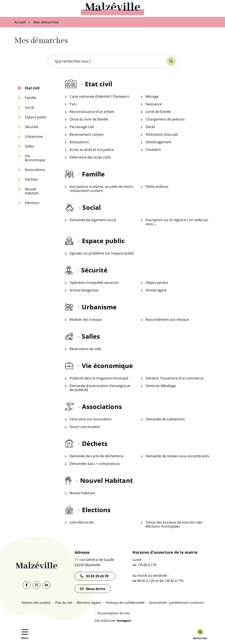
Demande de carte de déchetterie (96, 456)
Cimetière (153, 150)
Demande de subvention (165, 419)
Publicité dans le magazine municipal (99, 378)
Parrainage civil (82, 127)
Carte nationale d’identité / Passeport (99, 97)
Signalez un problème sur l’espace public (102, 253)
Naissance (154, 104)
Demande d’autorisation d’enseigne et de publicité (100, 388)
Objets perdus (157, 283)
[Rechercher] (200, 634)
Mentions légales (89, 602)
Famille (30, 98)
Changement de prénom (165, 119)
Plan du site (63, 602)
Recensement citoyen (87, 135)
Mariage (152, 97)
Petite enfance (157, 187)
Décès (150, 127)
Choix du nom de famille (89, 119)
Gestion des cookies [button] (36, 602)
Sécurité (31, 127)
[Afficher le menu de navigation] (25, 634)
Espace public (36, 117)
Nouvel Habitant (32, 191)
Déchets (31, 179)
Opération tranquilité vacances (94, 283)
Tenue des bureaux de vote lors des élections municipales (174, 524)
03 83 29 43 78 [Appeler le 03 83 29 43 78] (95, 576)
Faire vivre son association (91, 419)
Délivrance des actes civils (90, 157)
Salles (29, 146)
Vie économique (35, 158)
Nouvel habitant (82, 493)
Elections (32, 203)
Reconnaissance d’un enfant (92, 112)
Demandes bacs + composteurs (95, 464)
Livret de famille (158, 112)
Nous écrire (92, 588)
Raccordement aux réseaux (167, 320)
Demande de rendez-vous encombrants (177, 456)
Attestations (79, 142)
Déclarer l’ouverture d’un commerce (174, 378)
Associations (35, 170)
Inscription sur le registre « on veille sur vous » (177, 222)
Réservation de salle (85, 349)
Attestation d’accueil (162, 135)
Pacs (73, 104)
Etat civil (32, 88)
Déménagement (158, 142)
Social (29, 108)
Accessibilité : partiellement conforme (176, 602)
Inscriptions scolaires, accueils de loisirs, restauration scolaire (102, 189)
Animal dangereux (84, 290)
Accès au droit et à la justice (92, 150)
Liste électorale (82, 522)
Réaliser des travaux (86, 320)
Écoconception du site (113, 613)
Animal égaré (156, 290)
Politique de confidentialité (125, 602)
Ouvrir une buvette (85, 427)
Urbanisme (34, 137)
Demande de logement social (93, 220)
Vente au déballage (161, 386)
